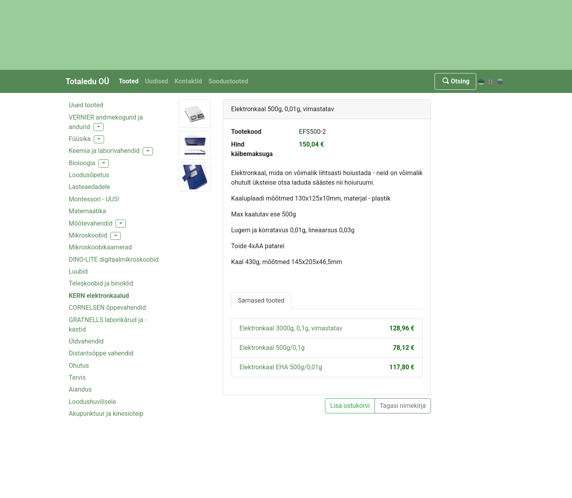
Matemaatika (87, 211)
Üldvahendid (86, 341)
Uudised (156, 81)
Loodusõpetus (89, 175)
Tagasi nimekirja (403, 405)
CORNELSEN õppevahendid (107, 307)
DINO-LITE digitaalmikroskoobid (113, 259)
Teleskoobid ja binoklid (101, 283)
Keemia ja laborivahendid (104, 150)
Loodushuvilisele (92, 401)
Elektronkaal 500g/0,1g (272, 347)
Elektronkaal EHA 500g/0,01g (281, 367)
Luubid (78, 271)
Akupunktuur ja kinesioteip (106, 413)
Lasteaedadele (89, 187)
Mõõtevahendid (90, 223)
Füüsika (80, 139)
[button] (98, 127)
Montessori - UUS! (94, 199)
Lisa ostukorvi (349, 405)
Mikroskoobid (88, 235)
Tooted (129, 81)
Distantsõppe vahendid (101, 353)
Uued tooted (86, 105)
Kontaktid (188, 81)
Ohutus (79, 365)
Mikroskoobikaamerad (100, 247)
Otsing (455, 81)
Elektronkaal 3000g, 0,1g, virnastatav (291, 328)
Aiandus (80, 389)
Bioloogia (82, 163)
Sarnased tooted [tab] (261, 300)
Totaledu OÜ (87, 81)
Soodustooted (228, 81)
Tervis (77, 377)
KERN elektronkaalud (99, 295)
